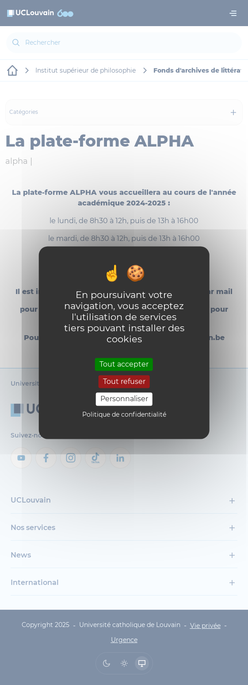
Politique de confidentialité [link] (124, 414)
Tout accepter (124, 364)
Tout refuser (124, 382)
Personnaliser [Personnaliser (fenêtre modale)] (124, 399)
